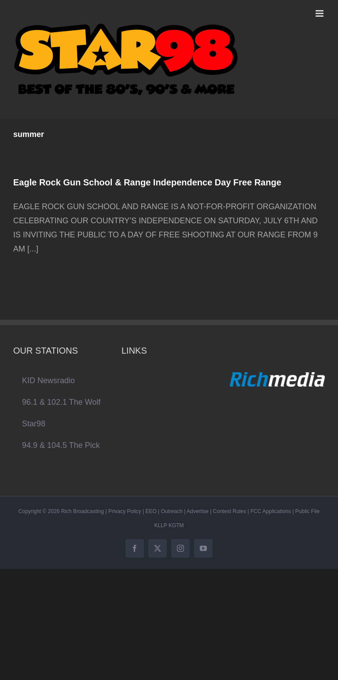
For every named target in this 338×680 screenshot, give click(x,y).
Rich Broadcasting (82, 511)
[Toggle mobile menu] (320, 13)
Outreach (172, 511)
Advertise (198, 511)
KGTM (176, 525)
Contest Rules (229, 511)
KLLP (160, 525)
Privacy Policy (124, 511)
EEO (150, 511)
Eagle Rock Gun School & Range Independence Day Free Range (147, 182)
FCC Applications (270, 511)
